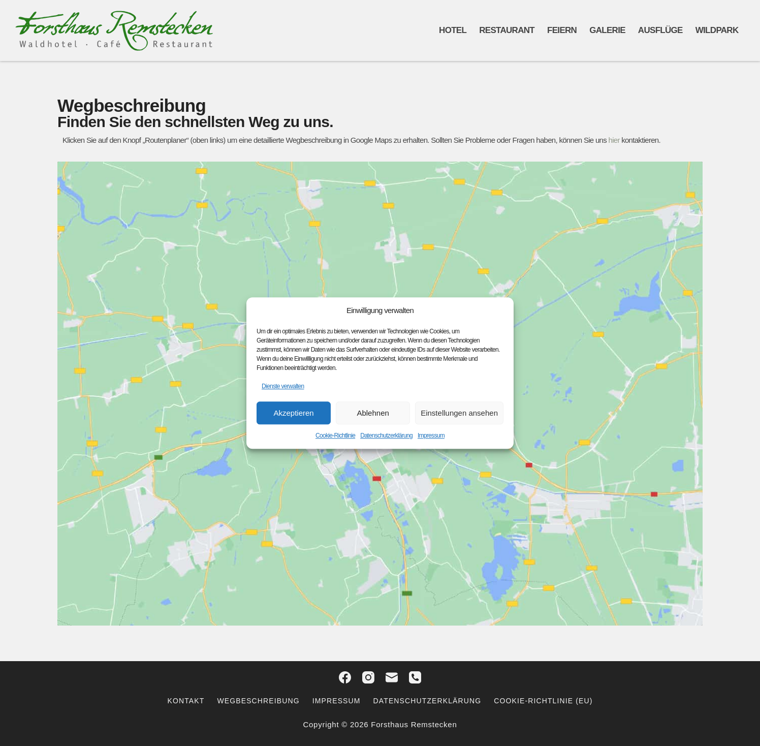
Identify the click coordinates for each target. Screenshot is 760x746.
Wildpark (717, 30)
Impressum (431, 435)
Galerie (607, 30)
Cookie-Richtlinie (335, 435)
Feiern (562, 30)
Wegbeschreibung (258, 701)
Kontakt (186, 701)
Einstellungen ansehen (459, 413)
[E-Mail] (392, 677)
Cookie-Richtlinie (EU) (543, 701)
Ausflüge (660, 30)
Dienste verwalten (283, 386)
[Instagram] (368, 677)
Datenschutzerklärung (386, 435)
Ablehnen (373, 413)
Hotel (452, 30)
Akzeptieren (293, 413)
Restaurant (506, 30)
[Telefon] (415, 677)
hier (613, 140)
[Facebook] (345, 677)
